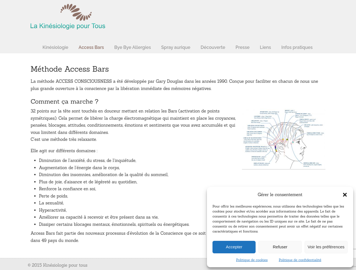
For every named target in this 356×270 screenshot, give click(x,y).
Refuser (280, 246)
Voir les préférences (326, 246)
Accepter (234, 246)
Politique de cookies (252, 260)
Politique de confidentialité (300, 260)
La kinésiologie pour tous (68, 15)
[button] (345, 195)
